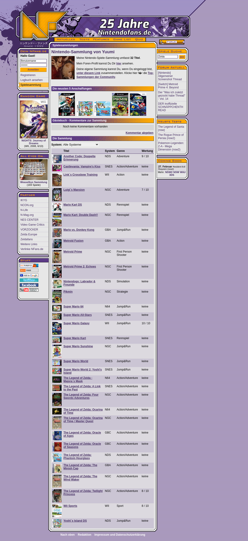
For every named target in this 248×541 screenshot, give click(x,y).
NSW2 (169, 172)
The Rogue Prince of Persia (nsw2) (171, 136)
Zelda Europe (28, 234)
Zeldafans (26, 239)
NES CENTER (29, 219)
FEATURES (101, 39)
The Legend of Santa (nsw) (171, 128)
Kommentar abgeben (139, 132)
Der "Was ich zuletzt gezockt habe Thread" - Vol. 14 (171, 95)
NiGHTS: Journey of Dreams (34, 122)
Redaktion (84, 534)
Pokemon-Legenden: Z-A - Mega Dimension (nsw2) (171, 146)
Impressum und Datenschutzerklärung (119, 534)
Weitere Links (28, 244)
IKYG (23, 200)
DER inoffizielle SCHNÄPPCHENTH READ (170, 107)
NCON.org (26, 205)
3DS (171, 175)
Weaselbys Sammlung (34, 171)
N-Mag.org (27, 215)
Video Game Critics (32, 224)
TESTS (84, 39)
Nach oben (67, 534)
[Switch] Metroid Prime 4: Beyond (168, 86)
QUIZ (139, 39)
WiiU (182, 172)
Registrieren (28, 75)
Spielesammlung (30, 85)
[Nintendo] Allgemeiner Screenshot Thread (170, 76)
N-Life (24, 210)
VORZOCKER (29, 229)
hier (118, 63)
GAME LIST (122, 39)
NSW (176, 172)
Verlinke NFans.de (31, 249)
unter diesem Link (88, 73)
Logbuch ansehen (31, 80)
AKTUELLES (65, 39)
